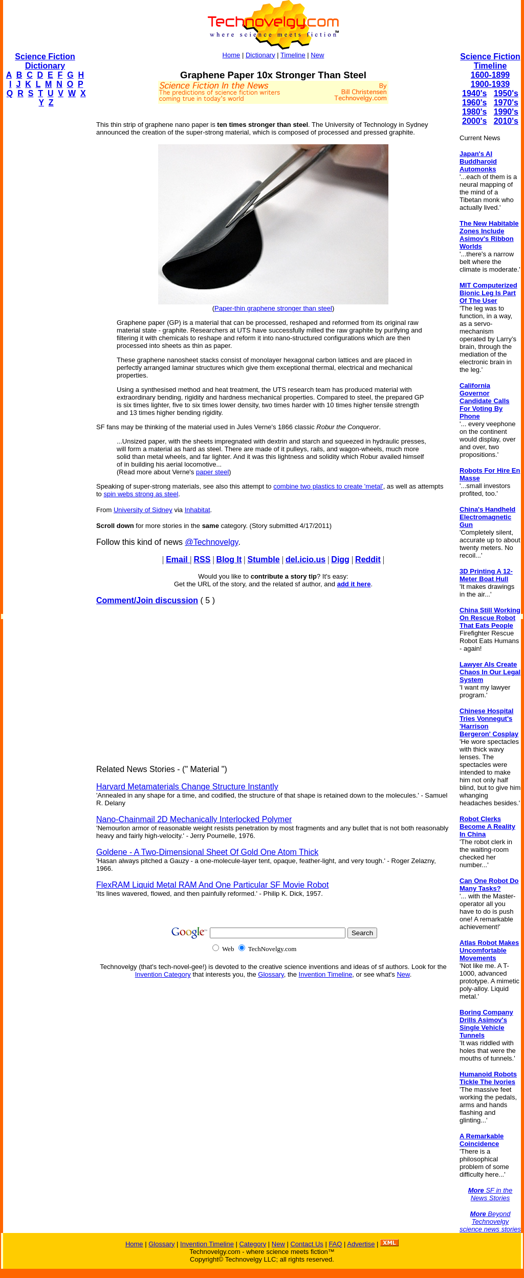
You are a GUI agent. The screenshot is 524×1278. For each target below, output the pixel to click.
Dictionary (260, 55)
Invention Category (163, 974)
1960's (474, 102)
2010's (506, 121)
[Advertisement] (44, 269)
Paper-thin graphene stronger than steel (273, 308)
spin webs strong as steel (140, 494)
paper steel (212, 472)
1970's (506, 102)
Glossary (270, 974)
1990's (506, 111)
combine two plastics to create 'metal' (328, 486)
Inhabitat (197, 510)
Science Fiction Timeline (490, 61)
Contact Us (306, 1244)
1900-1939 (490, 84)
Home (232, 55)
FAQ (335, 1244)
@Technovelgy (211, 542)
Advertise (361, 1244)
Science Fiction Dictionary (45, 61)
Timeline (292, 55)
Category (252, 1244)
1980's (474, 111)
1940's (474, 93)
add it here (354, 584)
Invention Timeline (326, 974)
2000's (474, 121)
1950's (506, 93)
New (317, 55)
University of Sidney (143, 510)
